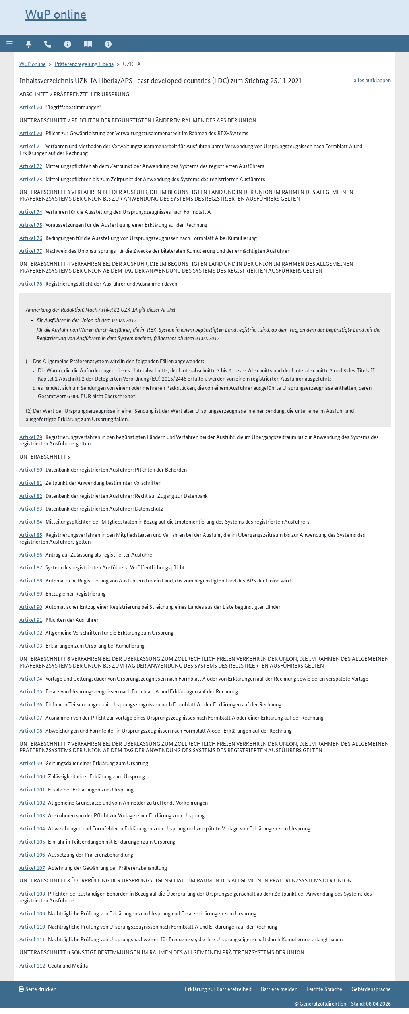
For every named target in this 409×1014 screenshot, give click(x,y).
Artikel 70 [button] (30, 133)
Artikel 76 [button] (30, 238)
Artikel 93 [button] (30, 645)
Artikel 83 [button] (30, 508)
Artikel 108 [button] (32, 893)
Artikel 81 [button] (30, 482)
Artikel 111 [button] (32, 939)
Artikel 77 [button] (30, 250)
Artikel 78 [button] (30, 283)
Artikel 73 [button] (30, 179)
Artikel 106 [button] (32, 854)
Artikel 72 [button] (30, 166)
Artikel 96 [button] (30, 704)
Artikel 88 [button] (30, 580)
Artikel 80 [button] (30, 469)
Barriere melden (279, 989)
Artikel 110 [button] (32, 926)
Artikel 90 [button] (30, 606)
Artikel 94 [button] (30, 678)
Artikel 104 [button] (32, 828)
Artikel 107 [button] (32, 867)
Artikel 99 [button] (30, 763)
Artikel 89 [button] (30, 593)
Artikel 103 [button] (32, 815)
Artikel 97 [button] (30, 717)
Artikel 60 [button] (30, 107)
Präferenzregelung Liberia (84, 64)
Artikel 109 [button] (32, 913)
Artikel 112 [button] (32, 965)
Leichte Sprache (324, 989)
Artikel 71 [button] (30, 146)
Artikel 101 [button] (32, 789)
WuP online (56, 14)
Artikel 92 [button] (30, 632)
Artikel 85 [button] (30, 534)
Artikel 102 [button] (32, 802)
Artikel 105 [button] (32, 841)
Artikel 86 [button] (30, 554)
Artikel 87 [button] (30, 567)
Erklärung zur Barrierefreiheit (218, 989)
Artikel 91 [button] (30, 619)
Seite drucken (37, 989)
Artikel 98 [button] (30, 730)
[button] (9, 43)
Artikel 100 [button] (32, 776)
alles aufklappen (372, 80)
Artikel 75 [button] (30, 224)
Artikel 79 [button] (30, 437)
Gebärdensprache (371, 989)
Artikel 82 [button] (30, 495)
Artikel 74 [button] (30, 211)
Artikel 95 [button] (30, 691)
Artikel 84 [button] (30, 521)
